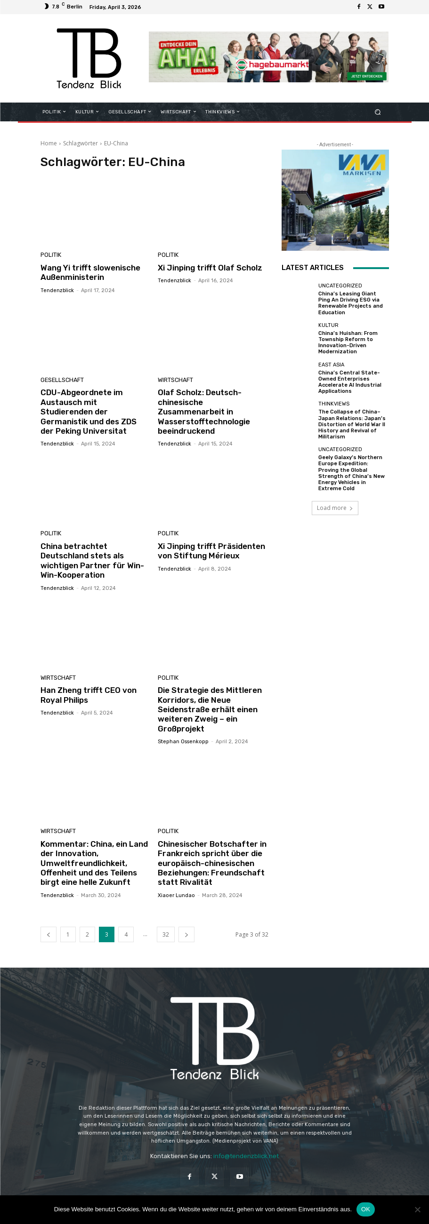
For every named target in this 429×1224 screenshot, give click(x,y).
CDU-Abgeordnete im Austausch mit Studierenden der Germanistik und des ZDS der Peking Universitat (88, 412)
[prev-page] (48, 934)
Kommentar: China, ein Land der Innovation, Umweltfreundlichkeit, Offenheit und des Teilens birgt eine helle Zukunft (94, 863)
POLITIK (50, 255)
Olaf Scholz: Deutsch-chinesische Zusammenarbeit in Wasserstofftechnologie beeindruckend (204, 412)
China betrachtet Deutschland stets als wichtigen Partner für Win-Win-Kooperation (92, 560)
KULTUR (328, 325)
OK (365, 1209)
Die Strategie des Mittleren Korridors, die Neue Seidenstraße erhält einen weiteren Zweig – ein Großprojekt (210, 709)
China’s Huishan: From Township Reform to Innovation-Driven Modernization (348, 342)
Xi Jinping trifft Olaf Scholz (210, 267)
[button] (377, 112)
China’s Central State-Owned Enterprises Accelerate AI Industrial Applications (349, 382)
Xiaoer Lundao (176, 895)
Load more (335, 508)
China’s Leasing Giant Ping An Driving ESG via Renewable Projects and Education (350, 303)
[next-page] (186, 934)
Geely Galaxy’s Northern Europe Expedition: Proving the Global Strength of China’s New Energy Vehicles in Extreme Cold (351, 473)
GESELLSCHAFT (60, 380)
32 (165, 934)
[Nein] (417, 1209)
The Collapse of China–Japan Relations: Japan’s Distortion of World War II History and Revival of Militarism (352, 424)
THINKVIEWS (333, 403)
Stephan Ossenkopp (183, 742)
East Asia (331, 364)
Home (48, 143)
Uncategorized (340, 285)
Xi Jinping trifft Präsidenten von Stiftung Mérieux (211, 550)
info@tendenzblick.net (246, 1156)
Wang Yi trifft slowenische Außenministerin (90, 272)
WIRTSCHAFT (174, 380)
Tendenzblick (57, 290)
